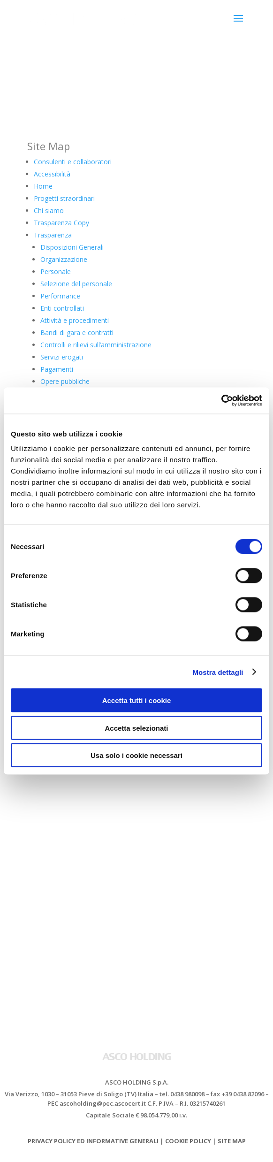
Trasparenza (53, 234)
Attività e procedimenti (74, 320)
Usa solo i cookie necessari (136, 755)
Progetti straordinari (64, 198)
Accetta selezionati (136, 728)
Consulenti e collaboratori (73, 161)
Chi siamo (49, 210)
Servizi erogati (61, 356)
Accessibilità (52, 173)
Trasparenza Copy (61, 222)
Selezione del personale (76, 283)
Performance (60, 295)
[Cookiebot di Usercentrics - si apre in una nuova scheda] (221, 401)
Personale (55, 271)
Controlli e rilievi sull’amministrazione (96, 344)
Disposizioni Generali (72, 247)
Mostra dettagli (217, 672)
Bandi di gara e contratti (77, 332)
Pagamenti (56, 369)
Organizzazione (63, 259)
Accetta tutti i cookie (136, 700)
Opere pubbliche (65, 381)
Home (43, 186)
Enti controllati (62, 308)
